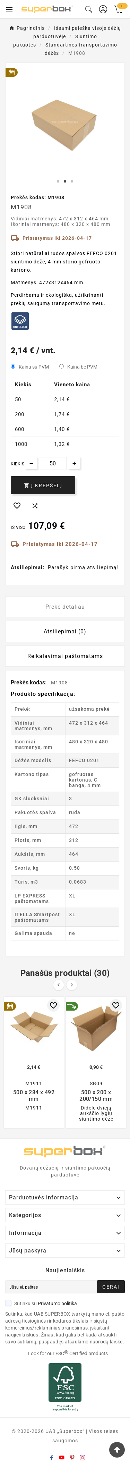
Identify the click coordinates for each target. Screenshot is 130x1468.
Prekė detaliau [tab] (65, 607)
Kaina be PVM (82, 367)
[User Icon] (103, 9)
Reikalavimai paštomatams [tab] (65, 656)
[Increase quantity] (74, 463)
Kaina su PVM (34, 367)
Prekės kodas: (29, 682)
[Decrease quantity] (31, 463)
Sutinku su (41, 1303)
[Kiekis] (53, 463)
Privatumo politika (57, 1303)
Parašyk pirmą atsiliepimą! (83, 567)
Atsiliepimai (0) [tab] (65, 631)
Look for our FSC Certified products (68, 1353)
